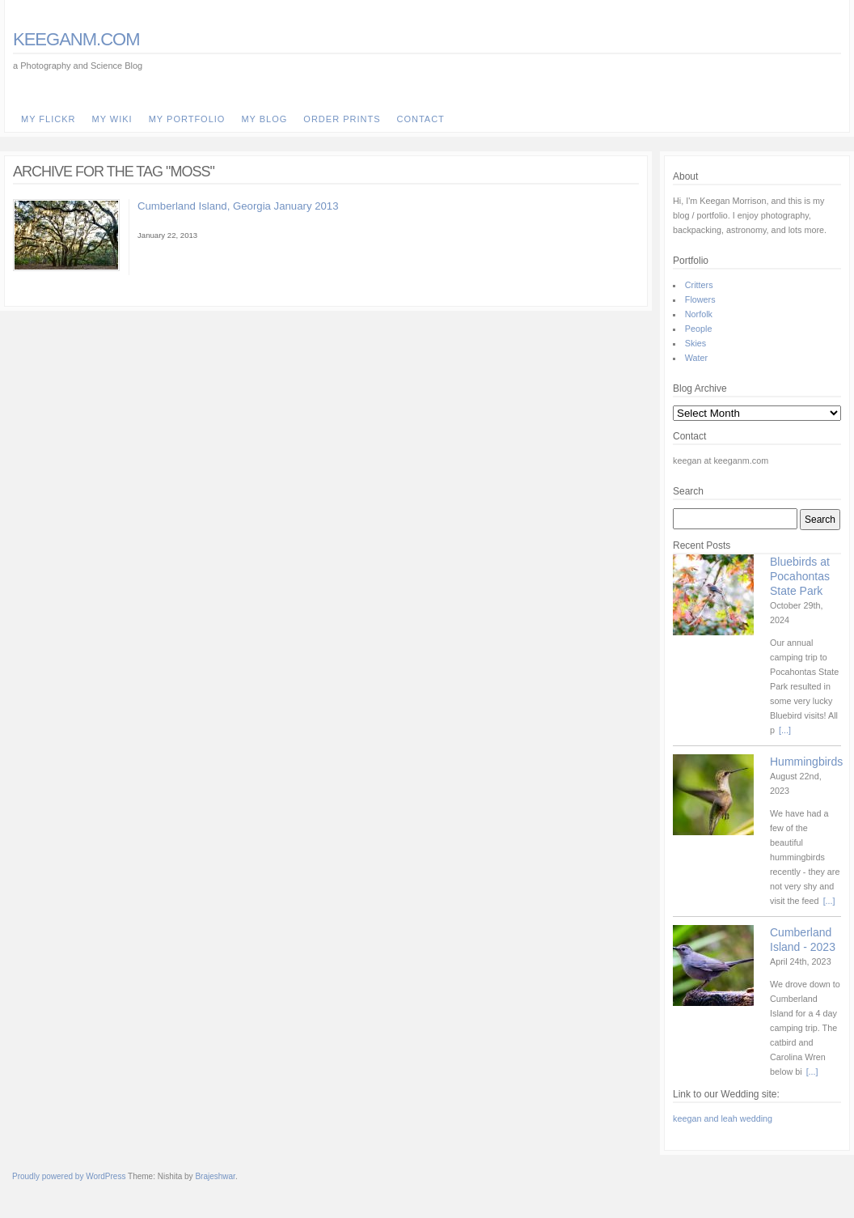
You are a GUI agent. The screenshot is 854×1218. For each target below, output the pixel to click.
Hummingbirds (806, 761)
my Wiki (111, 119)
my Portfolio (187, 119)
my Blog (264, 119)
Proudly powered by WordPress (68, 1176)
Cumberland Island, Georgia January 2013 (238, 206)
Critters (699, 285)
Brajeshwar (215, 1176)
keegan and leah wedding (722, 1118)
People (698, 328)
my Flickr (48, 119)
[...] (785, 730)
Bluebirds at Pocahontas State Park (800, 576)
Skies (695, 343)
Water (696, 358)
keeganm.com (76, 39)
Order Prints (341, 119)
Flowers (700, 299)
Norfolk (698, 314)
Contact (420, 119)
